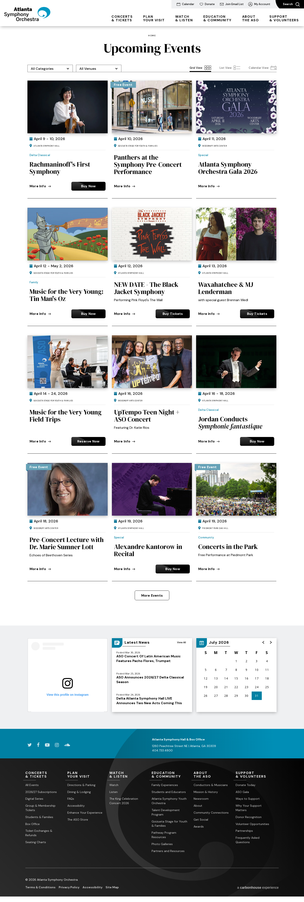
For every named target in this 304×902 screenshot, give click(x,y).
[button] (263, 642)
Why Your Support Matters (249, 808)
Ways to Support (248, 799)
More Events (152, 595)
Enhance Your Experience (84, 812)
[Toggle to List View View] (230, 67)
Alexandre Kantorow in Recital (148, 550)
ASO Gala (242, 792)
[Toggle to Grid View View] (200, 67)
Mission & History (206, 792)
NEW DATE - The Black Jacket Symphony (146, 288)
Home (152, 36)
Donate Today (245, 785)
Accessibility (76, 806)
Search (291, 4)
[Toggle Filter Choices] (50, 68)
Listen (113, 792)
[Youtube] (47, 745)
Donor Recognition (249, 817)
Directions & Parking (81, 785)
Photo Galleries (162, 844)
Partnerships (244, 831)
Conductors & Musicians (211, 785)
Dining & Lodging (79, 792)
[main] (152, 377)
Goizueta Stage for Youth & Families (169, 824)
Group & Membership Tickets (40, 808)
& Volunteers (284, 18)
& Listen (184, 18)
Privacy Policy (69, 887)
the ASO (250, 18)
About (198, 806)
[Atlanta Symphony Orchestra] (27, 19)
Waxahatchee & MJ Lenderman (225, 288)
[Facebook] (38, 745)
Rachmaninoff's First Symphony (60, 168)
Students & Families (39, 817)
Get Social (201, 819)
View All (181, 642)
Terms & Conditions (40, 887)
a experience (258, 887)
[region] (236, 675)
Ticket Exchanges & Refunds (38, 833)
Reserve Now (88, 441)
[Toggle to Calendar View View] (263, 67)
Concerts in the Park (228, 546)
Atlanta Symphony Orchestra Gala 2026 (228, 168)
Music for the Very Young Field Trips (66, 416)
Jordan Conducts (230, 423)
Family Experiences (165, 785)
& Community (217, 18)
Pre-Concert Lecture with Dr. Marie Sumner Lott (67, 543)
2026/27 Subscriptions (41, 792)
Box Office (32, 824)
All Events (32, 785)
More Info (40, 186)
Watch (113, 785)
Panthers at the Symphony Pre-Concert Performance (148, 164)
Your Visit (154, 18)
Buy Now (88, 186)
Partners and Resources (168, 851)
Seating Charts (35, 842)
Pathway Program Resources (164, 835)
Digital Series (34, 799)
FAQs (70, 799)
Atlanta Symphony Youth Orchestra (169, 801)
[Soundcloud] (67, 745)
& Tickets (122, 18)
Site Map (112, 887)
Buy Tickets (173, 313)
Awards (199, 826)
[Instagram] (57, 745)
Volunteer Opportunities (252, 824)
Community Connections (211, 812)
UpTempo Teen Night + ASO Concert (146, 416)
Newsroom (201, 799)
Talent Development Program (166, 812)
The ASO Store (77, 819)
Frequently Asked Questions (247, 840)
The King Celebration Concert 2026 (123, 801)
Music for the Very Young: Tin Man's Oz (66, 295)
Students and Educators (169, 792)
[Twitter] (29, 745)
